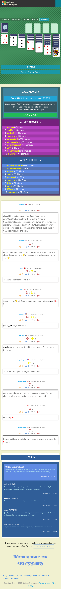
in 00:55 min (15, 171)
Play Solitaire (9, 575)
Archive (15, 578)
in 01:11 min (15, 186)
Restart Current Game (30, 72)
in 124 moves (18, 154)
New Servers (11, 498)
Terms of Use (44, 583)
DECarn (21, 314)
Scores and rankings (14, 524)
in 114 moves (19, 142)
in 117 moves (15, 148)
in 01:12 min (18, 192)
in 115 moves (20, 145)
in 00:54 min (19, 168)
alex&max (22, 240)
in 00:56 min (15, 174)
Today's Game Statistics (30, 115)
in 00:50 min (20, 165)
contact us (43, 546)
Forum (37, 575)
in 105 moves (15, 130)
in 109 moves (16, 133)
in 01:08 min (14, 183)
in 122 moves (19, 151)
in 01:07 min (16, 180)
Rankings (28, 575)
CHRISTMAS (10, 510)
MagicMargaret (22, 360)
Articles (6, 578)
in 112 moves (18, 139)
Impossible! (44, 19)
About (44, 575)
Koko (22, 268)
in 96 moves (16, 127)
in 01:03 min (16, 177)
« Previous (30, 67)
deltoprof (22, 204)
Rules (19, 575)
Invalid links (10, 484)
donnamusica (21, 381)
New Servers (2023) (15, 467)
